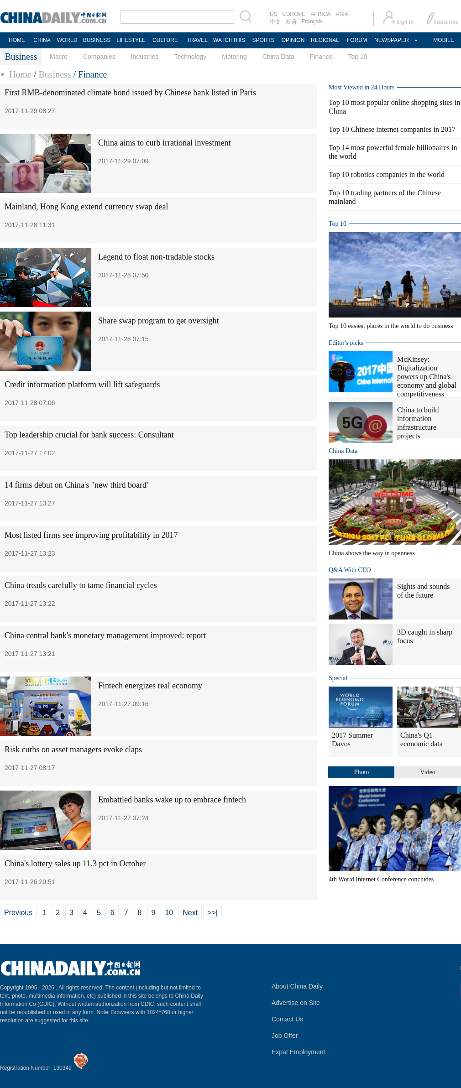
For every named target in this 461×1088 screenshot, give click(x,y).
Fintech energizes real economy (150, 685)
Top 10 (357, 56)
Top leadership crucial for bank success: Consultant (89, 434)
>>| (212, 912)
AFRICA (320, 14)
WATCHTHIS (229, 40)
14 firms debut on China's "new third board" (77, 484)
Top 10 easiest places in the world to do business (391, 326)
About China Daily (297, 986)
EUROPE (294, 14)
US (274, 14)
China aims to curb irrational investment (164, 142)
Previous (18, 912)
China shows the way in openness (372, 553)
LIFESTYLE (130, 40)
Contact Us (287, 1019)
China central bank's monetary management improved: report (105, 635)
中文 (275, 22)
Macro (59, 56)
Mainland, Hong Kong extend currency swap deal (86, 206)
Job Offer (285, 1035)
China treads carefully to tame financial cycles (81, 585)
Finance (321, 56)
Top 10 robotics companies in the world (387, 174)
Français (312, 21)
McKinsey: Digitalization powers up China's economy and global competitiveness (426, 376)
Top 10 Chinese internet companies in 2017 (392, 129)
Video (427, 772)
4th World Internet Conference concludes (381, 879)
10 (169, 912)
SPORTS (263, 40)
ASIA (341, 14)
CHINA (41, 40)
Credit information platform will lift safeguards (82, 384)
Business (54, 74)
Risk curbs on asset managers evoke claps (73, 749)
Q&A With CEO (350, 570)
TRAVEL (197, 40)
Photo (361, 772)
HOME (17, 40)
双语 (291, 22)
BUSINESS (97, 40)
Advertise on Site (296, 1002)
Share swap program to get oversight (158, 320)
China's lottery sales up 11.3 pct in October (75, 863)
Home (20, 74)
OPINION (293, 40)
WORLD (67, 40)
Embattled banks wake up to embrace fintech (172, 799)
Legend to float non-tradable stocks (156, 256)
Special (338, 678)
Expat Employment (298, 1052)
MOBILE (443, 40)
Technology (190, 56)
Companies (99, 56)
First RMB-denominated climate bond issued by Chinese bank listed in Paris (130, 92)
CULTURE (165, 40)
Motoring (234, 56)
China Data (278, 56)
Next (190, 912)
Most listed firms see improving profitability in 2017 (91, 535)
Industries (145, 56)
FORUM (357, 40)
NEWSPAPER (391, 40)
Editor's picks (346, 342)
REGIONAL (325, 40)
